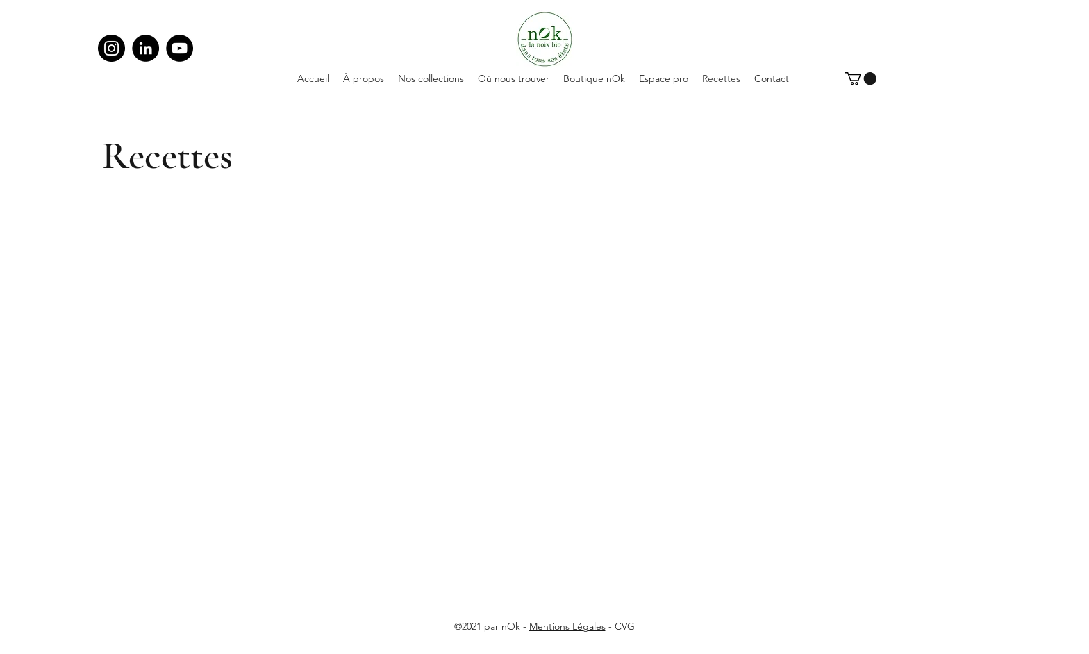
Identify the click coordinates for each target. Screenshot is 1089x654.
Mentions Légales (567, 626)
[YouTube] (179, 48)
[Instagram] (111, 48)
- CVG (620, 626)
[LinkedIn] (145, 48)
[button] (860, 78)
